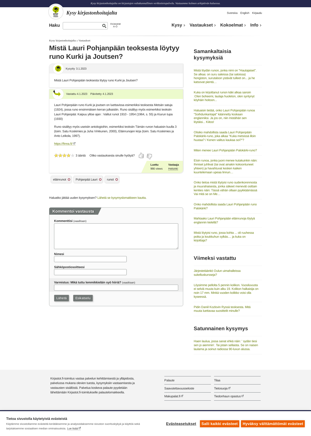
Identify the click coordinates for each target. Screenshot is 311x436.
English (244, 12)
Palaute (169, 380)
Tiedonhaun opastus (227, 396)
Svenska (232, 12)
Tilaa (217, 380)
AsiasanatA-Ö (115, 25)
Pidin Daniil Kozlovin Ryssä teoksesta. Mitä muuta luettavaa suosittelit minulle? (222, 309)
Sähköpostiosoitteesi (69, 267)
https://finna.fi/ (63, 143)
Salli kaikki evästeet (219, 424)
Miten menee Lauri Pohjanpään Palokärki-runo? (225, 150)
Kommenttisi (63, 221)
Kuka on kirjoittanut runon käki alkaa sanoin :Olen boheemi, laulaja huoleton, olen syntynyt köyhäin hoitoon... (224, 96)
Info (254, 25)
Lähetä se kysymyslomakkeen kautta (121, 197)
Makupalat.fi (172, 396)
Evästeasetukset (181, 424)
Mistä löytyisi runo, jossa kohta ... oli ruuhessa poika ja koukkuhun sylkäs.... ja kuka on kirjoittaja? (224, 236)
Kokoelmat (231, 25)
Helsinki (173, 168)
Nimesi (59, 254)
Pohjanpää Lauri (86, 179)
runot (110, 179)
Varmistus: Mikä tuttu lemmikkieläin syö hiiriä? (87, 282)
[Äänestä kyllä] (141, 155)
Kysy (177, 25)
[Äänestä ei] (149, 156)
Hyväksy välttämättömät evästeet (273, 424)
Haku (54, 25)
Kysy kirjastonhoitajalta (62, 40)
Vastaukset (201, 25)
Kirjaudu (257, 12)
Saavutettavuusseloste (179, 388)
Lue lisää (72, 428)
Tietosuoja (221, 388)
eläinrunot (59, 179)
